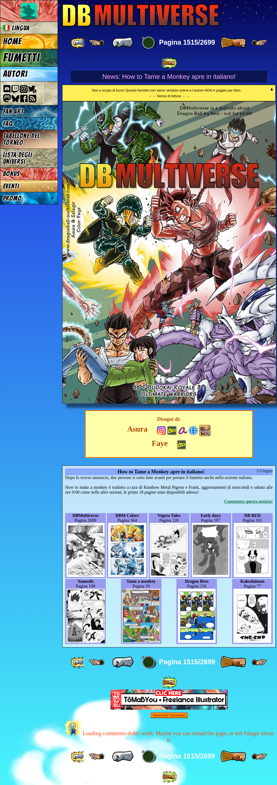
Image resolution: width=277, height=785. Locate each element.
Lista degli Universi (17, 158)
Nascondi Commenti (169, 715)
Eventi (11, 186)
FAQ (8, 123)
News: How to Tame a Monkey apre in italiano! (169, 76)
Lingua (16, 28)
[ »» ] (169, 63)
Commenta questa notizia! (248, 501)
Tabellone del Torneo (21, 139)
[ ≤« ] (96, 43)
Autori (15, 74)
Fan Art (13, 111)
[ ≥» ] (259, 43)
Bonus (11, 173)
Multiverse (141, 15)
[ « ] (123, 42)
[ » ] (233, 42)
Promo (12, 198)
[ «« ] (78, 43)
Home (12, 41)
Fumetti (21, 57)
